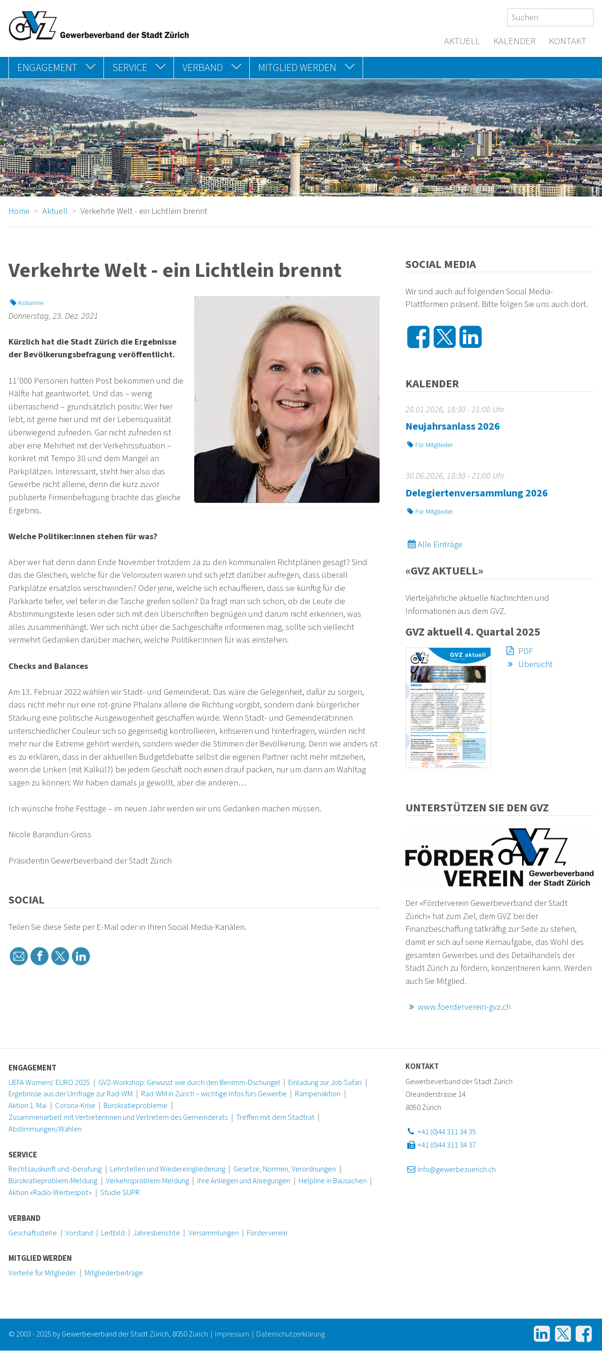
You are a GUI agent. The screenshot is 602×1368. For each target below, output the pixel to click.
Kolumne (25, 303)
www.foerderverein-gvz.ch (458, 1007)
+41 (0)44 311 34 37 (440, 1145)
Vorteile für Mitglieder (42, 1273)
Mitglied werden (40, 1258)
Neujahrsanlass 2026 (452, 426)
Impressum (232, 1334)
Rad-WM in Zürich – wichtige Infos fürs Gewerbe (214, 1094)
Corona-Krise (75, 1105)
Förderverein (267, 1233)
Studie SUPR (120, 1192)
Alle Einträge (433, 544)
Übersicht (528, 664)
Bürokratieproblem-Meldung (52, 1181)
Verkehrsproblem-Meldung (147, 1181)
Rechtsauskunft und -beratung (55, 1169)
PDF (518, 651)
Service (22, 1155)
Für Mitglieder (429, 445)
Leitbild (113, 1233)
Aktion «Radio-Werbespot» (50, 1192)
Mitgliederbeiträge (114, 1273)
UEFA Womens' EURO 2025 (49, 1082)
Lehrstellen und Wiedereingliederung (167, 1169)
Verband (24, 1218)
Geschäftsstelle (32, 1233)
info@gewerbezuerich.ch (450, 1169)
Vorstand (79, 1233)
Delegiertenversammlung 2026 (476, 493)
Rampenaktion (318, 1094)
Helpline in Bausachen (333, 1181)
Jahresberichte (156, 1233)
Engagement (32, 1068)
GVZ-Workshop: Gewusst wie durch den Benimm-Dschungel (189, 1082)
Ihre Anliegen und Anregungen (243, 1181)
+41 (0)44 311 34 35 (440, 1132)
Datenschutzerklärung (290, 1334)
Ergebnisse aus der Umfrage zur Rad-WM (70, 1094)
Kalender (514, 41)
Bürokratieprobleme (135, 1105)
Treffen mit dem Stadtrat (275, 1117)
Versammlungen (214, 1233)
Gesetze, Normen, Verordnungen (284, 1169)
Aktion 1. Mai (27, 1105)
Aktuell (462, 41)
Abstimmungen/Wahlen (45, 1129)
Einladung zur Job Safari (325, 1082)
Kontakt (567, 41)
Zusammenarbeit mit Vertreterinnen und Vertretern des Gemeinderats (118, 1117)
